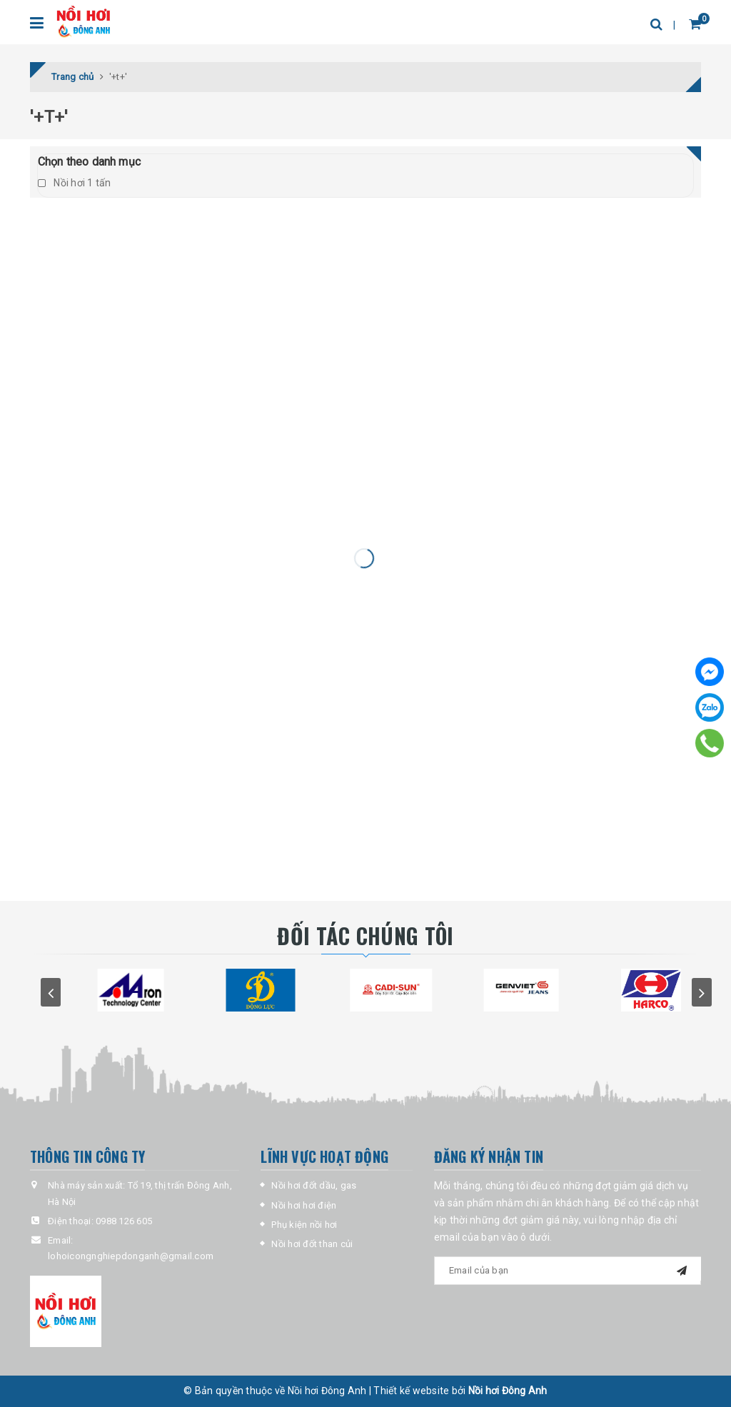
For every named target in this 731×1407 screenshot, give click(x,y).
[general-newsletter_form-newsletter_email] (567, 1270)
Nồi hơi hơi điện (303, 1205)
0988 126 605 (124, 1221)
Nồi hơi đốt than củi (312, 1244)
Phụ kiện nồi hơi (304, 1224)
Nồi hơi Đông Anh (508, 1390)
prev (51, 992)
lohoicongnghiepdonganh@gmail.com (130, 1256)
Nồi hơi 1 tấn (74, 182)
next (702, 992)
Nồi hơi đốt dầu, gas (313, 1185)
